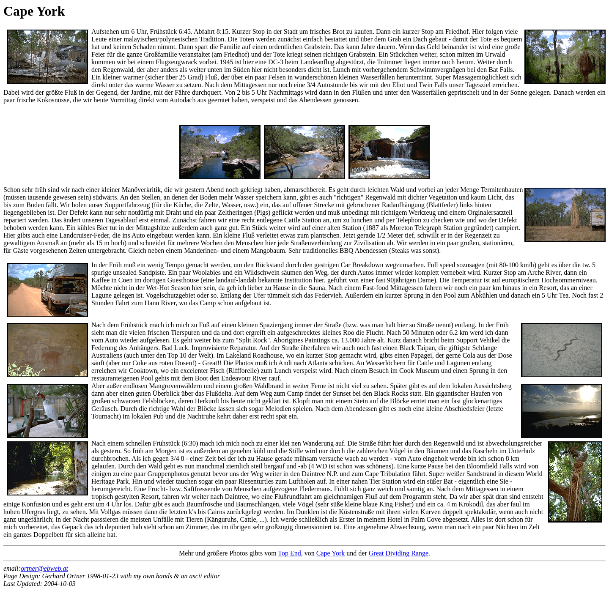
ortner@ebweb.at (44, 568)
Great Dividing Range (398, 553)
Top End (289, 553)
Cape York (330, 553)
